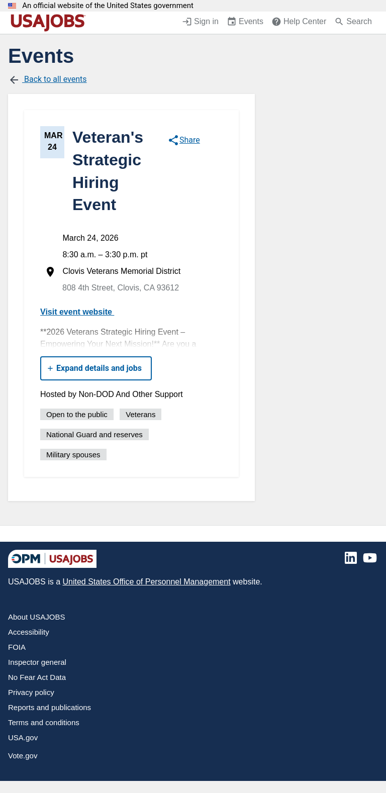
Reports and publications (49, 707)
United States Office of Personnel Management (146, 581)
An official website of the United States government (108, 6)
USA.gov (23, 737)
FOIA (17, 647)
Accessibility (28, 632)
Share (183, 140)
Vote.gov (22, 755)
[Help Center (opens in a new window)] (298, 23)
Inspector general (37, 662)
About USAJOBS (36, 617)
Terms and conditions (43, 722)
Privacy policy (31, 692)
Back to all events (47, 80)
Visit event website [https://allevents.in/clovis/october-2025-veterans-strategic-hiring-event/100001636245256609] (81, 312)
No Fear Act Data (37, 677)
